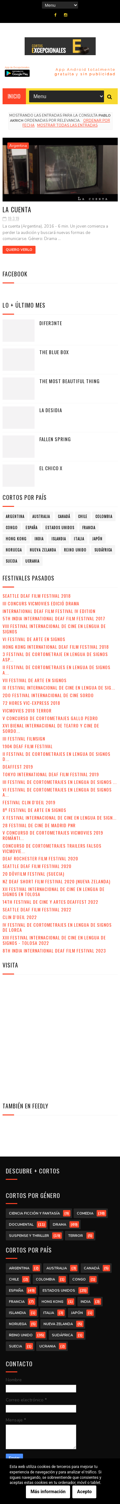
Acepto (84, 1492)
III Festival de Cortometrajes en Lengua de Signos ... (60, 781)
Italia (79, 538)
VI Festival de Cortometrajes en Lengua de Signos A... (57, 792)
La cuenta (17, 209)
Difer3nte (50, 322)
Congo (12, 527)
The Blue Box (54, 351)
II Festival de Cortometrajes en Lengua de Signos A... (56, 670)
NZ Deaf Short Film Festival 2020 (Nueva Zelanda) (56, 881)
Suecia (11, 561)
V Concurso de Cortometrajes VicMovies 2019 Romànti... (53, 835)
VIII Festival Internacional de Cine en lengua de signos (54, 629)
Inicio (14, 96)
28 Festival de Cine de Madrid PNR (39, 825)
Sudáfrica (103, 549)
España (31, 527)
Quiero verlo (19, 249)
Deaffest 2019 (18, 766)
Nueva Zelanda (43, 549)
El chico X (50, 467)
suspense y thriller (29, 1235)
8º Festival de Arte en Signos (34, 810)
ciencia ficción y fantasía (34, 1213)
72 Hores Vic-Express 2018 (31, 702)
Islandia (59, 538)
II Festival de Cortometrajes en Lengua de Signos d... (56, 756)
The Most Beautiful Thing (69, 380)
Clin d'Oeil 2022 (20, 917)
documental (21, 1224)
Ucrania (32, 561)
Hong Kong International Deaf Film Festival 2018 (56, 646)
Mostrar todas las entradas (67, 125)
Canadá (64, 516)
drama (59, 1224)
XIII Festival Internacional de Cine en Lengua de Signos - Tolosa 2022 (54, 940)
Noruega (14, 549)
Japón (97, 538)
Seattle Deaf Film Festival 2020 (37, 866)
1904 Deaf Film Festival (28, 746)
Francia (88, 527)
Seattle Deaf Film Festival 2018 (37, 595)
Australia (41, 516)
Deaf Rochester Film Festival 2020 (40, 858)
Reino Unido (75, 549)
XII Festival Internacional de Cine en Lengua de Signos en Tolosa (54, 892)
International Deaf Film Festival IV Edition (49, 611)
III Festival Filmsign (24, 738)
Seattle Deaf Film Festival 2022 (37, 909)
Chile (82, 516)
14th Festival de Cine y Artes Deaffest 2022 (50, 901)
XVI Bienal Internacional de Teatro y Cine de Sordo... (51, 728)
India (39, 538)
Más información (48, 1492)
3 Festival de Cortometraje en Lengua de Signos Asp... (55, 657)
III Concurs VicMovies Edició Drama (41, 603)
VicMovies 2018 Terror (27, 710)
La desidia (50, 409)
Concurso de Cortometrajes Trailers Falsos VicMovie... (52, 848)
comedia (85, 1213)
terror (75, 1235)
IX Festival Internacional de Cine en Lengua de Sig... (59, 687)
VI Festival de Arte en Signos (34, 639)
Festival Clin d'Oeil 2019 (29, 802)
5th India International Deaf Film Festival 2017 (54, 618)
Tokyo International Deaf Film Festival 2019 (51, 774)
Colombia (103, 516)
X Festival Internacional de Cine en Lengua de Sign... (59, 817)
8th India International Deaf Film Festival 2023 (54, 950)
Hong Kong (16, 538)
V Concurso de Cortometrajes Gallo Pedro (50, 718)
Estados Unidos (59, 527)
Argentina (18, 145)
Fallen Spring (55, 438)
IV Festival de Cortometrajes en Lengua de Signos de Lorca (57, 927)
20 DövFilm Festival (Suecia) (33, 873)
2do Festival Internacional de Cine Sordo (48, 695)
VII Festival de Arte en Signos (35, 680)
